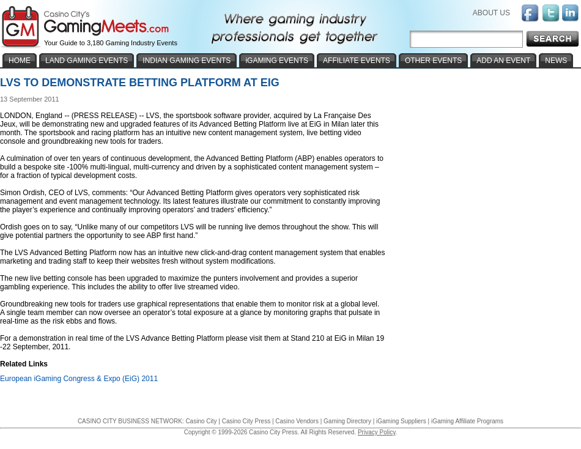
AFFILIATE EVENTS (356, 60)
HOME (20, 60)
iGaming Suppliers (401, 421)
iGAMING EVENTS (276, 60)
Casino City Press (246, 421)
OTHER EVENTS (433, 60)
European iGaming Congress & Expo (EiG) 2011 (79, 378)
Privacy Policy (377, 432)
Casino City (200, 421)
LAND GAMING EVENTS (86, 60)
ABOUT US (491, 13)
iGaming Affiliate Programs (467, 421)
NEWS (556, 60)
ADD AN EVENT (503, 60)
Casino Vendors (297, 421)
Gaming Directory (347, 421)
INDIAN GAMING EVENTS (186, 60)
